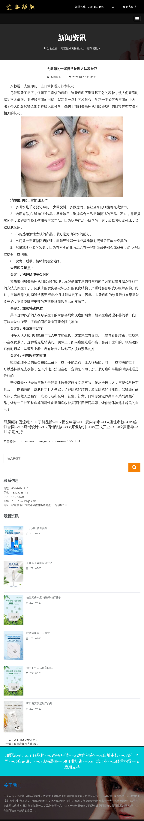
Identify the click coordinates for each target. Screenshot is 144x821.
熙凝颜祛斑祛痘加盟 (72, 48)
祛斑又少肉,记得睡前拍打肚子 (43, 588)
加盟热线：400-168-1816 (89, 6)
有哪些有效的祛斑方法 (39, 554)
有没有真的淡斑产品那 (39, 694)
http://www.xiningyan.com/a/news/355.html (49, 441)
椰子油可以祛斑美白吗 (39, 658)
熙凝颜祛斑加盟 (29, 106)
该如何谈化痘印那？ (26, 731)
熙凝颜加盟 (13, 421)
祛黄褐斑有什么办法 (38, 624)
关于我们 (13, 776)
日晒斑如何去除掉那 (26, 734)
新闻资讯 (92, 48)
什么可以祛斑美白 (36, 519)
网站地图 (105, 815)
